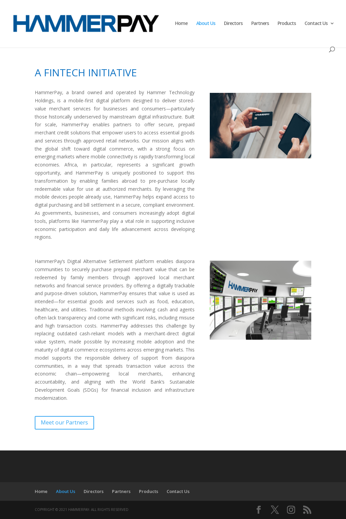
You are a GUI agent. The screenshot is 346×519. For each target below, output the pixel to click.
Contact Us (316, 23)
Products (287, 23)
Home (181, 23)
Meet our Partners (64, 422)
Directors (233, 23)
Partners (260, 23)
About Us (205, 23)
